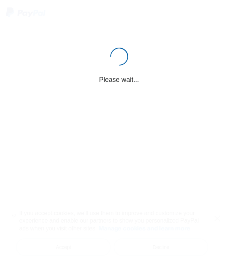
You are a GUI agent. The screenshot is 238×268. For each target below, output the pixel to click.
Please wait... (119, 79)
